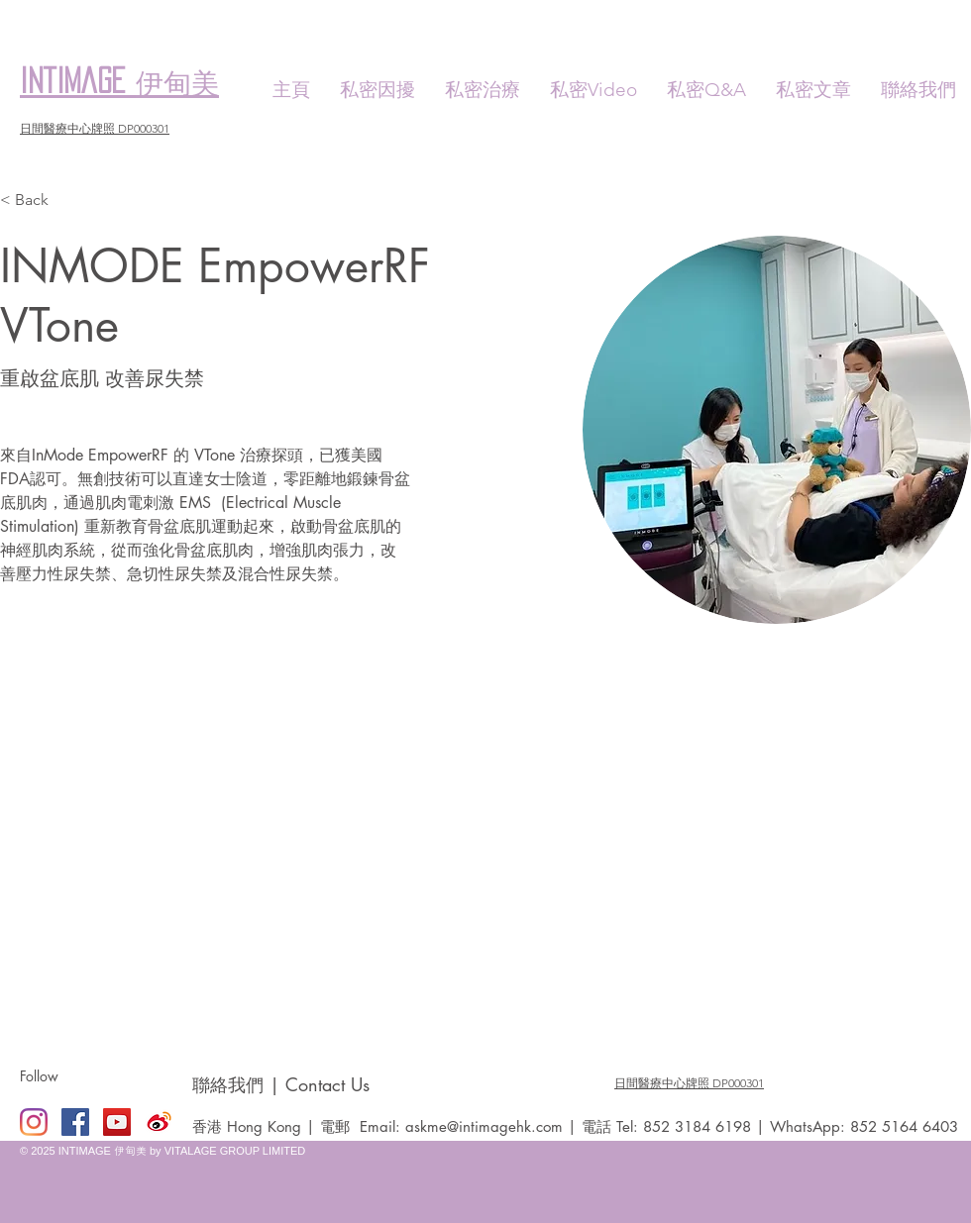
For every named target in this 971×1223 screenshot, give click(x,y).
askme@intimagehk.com (484, 1126)
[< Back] (39, 200)
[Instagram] (34, 1122)
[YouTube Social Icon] (117, 1122)
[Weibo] (158, 1122)
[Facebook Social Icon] (75, 1122)
